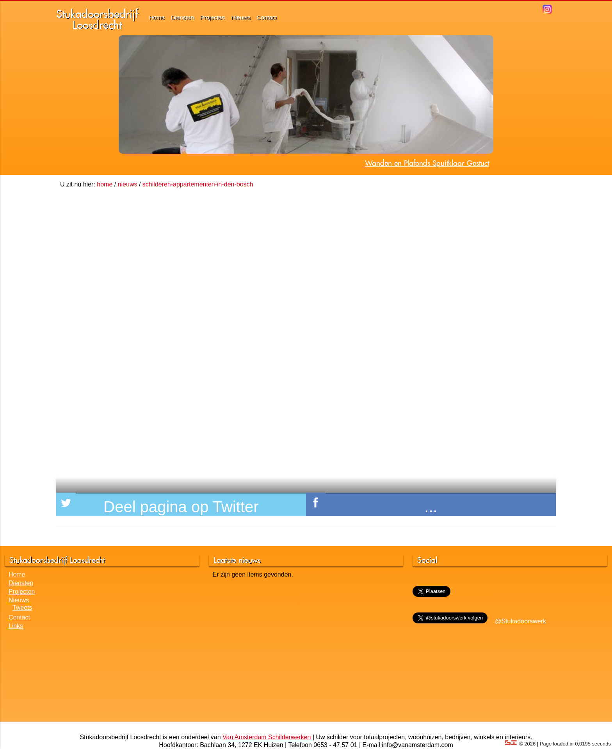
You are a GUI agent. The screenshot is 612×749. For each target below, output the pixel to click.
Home (157, 17)
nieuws (127, 184)
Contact (267, 17)
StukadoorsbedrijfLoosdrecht (97, 19)
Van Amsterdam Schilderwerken (266, 737)
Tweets (22, 607)
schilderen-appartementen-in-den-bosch (197, 184)
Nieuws (241, 17)
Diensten (182, 17)
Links (16, 626)
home (104, 184)
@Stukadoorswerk (520, 621)
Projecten (212, 17)
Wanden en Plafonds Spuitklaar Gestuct (427, 163)
